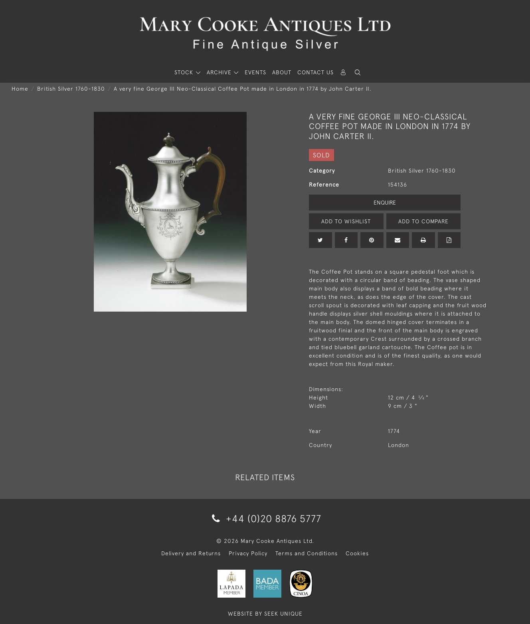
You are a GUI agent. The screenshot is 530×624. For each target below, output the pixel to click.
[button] (358, 72)
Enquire (385, 202)
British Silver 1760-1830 (71, 88)
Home (20, 88)
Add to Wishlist (346, 221)
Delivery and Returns (191, 553)
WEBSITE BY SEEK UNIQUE (265, 613)
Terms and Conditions (306, 553)
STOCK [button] (184, 72)
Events (255, 72)
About (281, 72)
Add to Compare (423, 221)
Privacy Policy (248, 553)
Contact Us (315, 72)
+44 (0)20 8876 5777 (265, 518)
